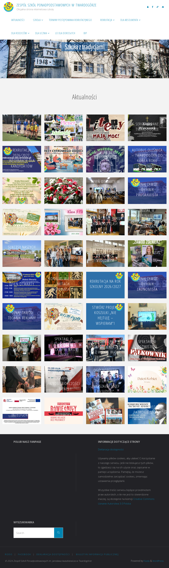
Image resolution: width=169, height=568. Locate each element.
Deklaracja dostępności (111, 449)
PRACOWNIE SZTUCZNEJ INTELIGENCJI (22, 409)
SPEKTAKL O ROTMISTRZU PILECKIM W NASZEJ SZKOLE (64, 346)
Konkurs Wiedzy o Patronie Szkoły (147, 409)
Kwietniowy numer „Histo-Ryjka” (21, 221)
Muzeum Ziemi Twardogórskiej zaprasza (105, 158)
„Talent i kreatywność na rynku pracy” (147, 315)
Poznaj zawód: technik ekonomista (147, 284)
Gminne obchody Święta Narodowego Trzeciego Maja (63, 189)
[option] (84, 45)
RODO (8, 554)
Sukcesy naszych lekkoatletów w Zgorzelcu (22, 252)
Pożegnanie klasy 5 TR (63, 220)
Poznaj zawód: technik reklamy (22, 315)
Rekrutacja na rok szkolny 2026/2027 (105, 283)
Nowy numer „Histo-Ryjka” (63, 315)
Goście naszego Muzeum (21, 346)
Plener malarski (63, 126)
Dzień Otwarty (21, 283)
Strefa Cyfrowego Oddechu (63, 157)
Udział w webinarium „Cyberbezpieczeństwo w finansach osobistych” (150, 220)
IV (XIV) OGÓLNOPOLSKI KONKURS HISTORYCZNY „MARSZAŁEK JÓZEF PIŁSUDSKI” (105, 378)
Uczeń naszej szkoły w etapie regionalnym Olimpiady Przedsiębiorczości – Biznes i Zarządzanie (63, 378)
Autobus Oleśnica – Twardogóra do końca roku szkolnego (147, 157)
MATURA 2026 (22, 189)
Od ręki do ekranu (105, 126)
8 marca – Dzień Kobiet (147, 378)
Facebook (24, 554)
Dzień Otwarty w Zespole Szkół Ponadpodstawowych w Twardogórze (108, 189)
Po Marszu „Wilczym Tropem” (105, 409)
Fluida (145, 560)
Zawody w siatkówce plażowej (22, 126)
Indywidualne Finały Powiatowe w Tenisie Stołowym (105, 252)
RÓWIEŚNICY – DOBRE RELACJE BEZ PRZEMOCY (64, 409)
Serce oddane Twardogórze (147, 126)
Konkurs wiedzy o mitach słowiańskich (63, 284)
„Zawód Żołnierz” (147, 252)
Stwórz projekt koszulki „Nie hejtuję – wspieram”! (105, 315)
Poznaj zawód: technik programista (147, 189)
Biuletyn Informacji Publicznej (97, 554)
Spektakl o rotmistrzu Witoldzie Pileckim (147, 347)
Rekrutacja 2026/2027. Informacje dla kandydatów (22, 157)
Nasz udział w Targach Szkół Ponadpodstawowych (66, 252)
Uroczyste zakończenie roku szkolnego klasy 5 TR (105, 220)
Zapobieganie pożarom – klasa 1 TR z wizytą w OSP (105, 347)
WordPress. (158, 560)
